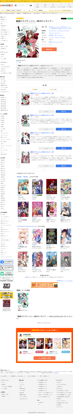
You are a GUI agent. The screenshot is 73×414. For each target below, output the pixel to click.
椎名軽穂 (2, 187)
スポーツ (2, 143)
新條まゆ (2, 189)
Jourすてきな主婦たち (5, 240)
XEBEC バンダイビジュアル (64, 28)
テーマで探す (3, 81)
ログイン (2, 56)
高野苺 (2, 196)
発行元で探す (3, 89)
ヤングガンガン (20, 226)
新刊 (64, 10)
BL (29, 10)
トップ (2, 10)
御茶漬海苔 (3, 174)
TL (24, 10)
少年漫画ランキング (42, 390)
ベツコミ (2, 237)
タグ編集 (19, 62)
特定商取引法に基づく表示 (62, 402)
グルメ (2, 152)
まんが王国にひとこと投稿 (6, 73)
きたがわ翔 (3, 179)
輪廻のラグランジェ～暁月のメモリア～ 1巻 (42, 93)
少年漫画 (2, 122)
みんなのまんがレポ (5, 91)
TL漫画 (2, 124)
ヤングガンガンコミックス (30, 226)
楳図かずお (3, 170)
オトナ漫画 (3, 128)
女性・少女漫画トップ (5, 32)
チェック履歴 (3, 58)
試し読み (46, 111)
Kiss (1, 227)
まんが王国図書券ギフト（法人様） (63, 394)
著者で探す (3, 83)
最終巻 (35, 89)
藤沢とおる (3, 204)
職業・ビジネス (4, 137)
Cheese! (2, 233)
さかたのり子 (3, 185)
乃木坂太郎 (3, 200)
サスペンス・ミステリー (5, 139)
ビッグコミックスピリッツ (6, 225)
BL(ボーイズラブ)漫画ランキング (45, 394)
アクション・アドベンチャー (6, 145)
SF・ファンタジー (4, 149)
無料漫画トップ (4, 19)
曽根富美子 (3, 193)
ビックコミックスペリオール (6, 256)
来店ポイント (69, 10)
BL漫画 (2, 126)
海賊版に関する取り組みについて (6, 290)
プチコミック (3, 218)
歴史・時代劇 (3, 141)
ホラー (2, 147)
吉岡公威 (54, 26)
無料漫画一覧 (3, 99)
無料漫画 (40, 10)
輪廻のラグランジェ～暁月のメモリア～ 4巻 (42, 152)
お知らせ (2, 64)
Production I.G (54, 28)
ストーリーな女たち (5, 216)
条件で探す (3, 78)
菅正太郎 (26, 176)
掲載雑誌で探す (4, 85)
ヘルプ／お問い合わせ (5, 66)
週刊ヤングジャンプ (5, 231)
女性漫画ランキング (42, 384)
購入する (64, 111)
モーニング (3, 242)
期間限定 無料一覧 (4, 110)
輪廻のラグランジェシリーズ (55, 42)
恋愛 (1, 130)
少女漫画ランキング (42, 386)
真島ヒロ (2, 206)
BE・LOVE (3, 214)
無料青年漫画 (3, 106)
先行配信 (8, 10)
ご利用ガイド (3, 68)
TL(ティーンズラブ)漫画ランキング (45, 392)
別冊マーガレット (4, 235)
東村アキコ (3, 202)
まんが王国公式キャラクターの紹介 (63, 392)
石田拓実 (2, 166)
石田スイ (2, 164)
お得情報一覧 (3, 48)
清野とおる (3, 191)
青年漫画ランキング (42, 388)
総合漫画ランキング (42, 382)
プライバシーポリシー (61, 400)
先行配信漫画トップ (5, 29)
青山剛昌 (2, 160)
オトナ (35, 10)
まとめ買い (53, 89)
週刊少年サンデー (4, 246)
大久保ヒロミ (3, 172)
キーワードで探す (4, 87)
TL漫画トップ (3, 36)
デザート (2, 250)
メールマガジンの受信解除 (6, 386)
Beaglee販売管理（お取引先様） (63, 396)
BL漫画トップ (3, 38)
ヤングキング (3, 248)
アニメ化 (57, 37)
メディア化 (62, 37)
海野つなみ (3, 168)
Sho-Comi (3, 244)
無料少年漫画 (3, 108)
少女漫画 (2, 118)
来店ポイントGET (4, 46)
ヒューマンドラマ (4, 133)
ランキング (58, 10)
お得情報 (3, 396)
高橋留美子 (3, 198)
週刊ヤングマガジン (5, 221)
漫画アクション (4, 252)
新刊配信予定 (3, 25)
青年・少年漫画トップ (5, 34)
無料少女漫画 (3, 103)
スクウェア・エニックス (54, 33)
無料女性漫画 (3, 101)
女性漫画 (2, 116)
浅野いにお (3, 162)
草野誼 (2, 183)
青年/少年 (19, 10)
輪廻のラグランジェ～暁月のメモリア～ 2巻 (42, 115)
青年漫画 (2, 120)
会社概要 (58, 404)
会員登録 (2, 54)
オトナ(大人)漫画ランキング (44, 396)
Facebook (40, 402)
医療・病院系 (3, 154)
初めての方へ (3, 70)
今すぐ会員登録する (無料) (44, 358)
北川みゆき (3, 181)
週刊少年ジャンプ (4, 223)
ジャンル (51, 10)
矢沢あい (2, 208)
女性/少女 (13, 10)
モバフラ (2, 254)
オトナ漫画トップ (4, 40)
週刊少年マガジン (4, 229)
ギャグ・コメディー (5, 135)
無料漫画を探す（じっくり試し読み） (65, 280)
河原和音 (2, 177)
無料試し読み (49, 49)
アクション (51, 37)
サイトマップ (59, 407)
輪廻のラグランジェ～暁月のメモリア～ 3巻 (42, 132)
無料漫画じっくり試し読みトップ (17, 376)
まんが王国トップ (4, 376)
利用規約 (58, 398)
